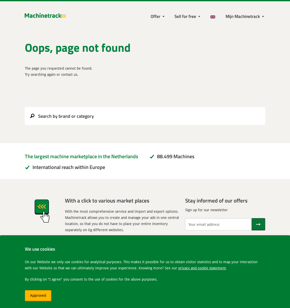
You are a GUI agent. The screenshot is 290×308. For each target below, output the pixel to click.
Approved (38, 295)
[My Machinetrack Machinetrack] (245, 16)
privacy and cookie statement (202, 267)
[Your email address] (218, 224)
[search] (145, 116)
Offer (155, 16)
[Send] (258, 224)
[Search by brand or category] (145, 116)
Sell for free (185, 16)
